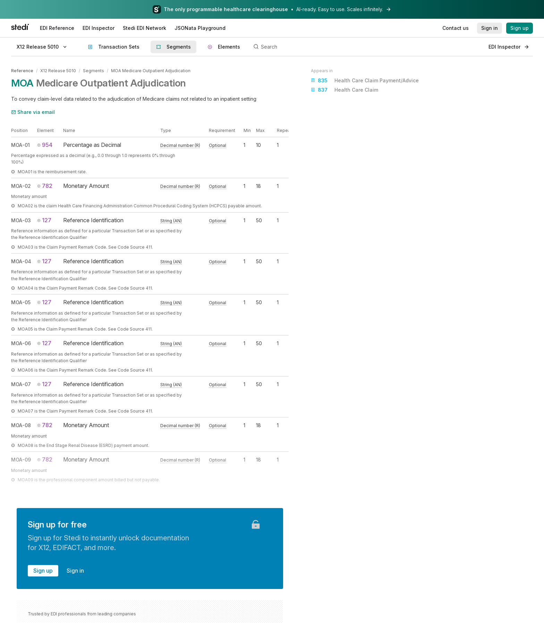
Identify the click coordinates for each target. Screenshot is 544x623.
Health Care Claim (344, 90)
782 (44, 185)
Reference (22, 70)
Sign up (43, 570)
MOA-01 (20, 145)
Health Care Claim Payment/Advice (365, 80)
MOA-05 (21, 302)
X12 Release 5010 (58, 70)
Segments (93, 70)
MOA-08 (21, 425)
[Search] (367, 46)
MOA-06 (21, 343)
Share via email (33, 112)
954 (44, 144)
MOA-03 (21, 220)
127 (44, 220)
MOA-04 (21, 261)
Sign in (75, 570)
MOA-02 (21, 186)
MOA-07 (21, 384)
